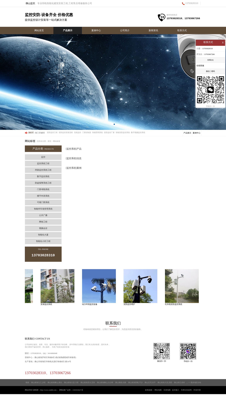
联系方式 (182, 30)
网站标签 (56, 141)
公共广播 (43, 215)
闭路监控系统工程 (43, 170)
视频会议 (43, 228)
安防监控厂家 (109, 132)
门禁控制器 (86, 132)
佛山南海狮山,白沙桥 (105, 383)
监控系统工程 (43, 163)
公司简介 (125, 30)
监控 (43, 157)
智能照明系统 (97, 132)
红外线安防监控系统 (174, 305)
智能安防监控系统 (123, 132)
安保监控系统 (47, 305)
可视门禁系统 (43, 202)
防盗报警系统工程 (43, 183)
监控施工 (175, 391)
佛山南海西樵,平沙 (135, 383)
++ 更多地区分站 (194, 383)
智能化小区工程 (43, 241)
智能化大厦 (43, 235)
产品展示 (67, 30)
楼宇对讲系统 (43, 196)
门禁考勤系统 (43, 189)
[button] (111, 124)
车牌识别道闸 (186, 391)
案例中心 (96, 30)
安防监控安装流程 (66, 132)
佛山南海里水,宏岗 (87, 383)
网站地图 (158, 391)
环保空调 (197, 391)
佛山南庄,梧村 (179, 383)
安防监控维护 (130, 305)
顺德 (27, 383)
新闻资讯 (153, 30)
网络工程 (43, 222)
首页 (49, 141)
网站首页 (39, 30)
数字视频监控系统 (138, 132)
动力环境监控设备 (90, 305)
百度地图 (167, 391)
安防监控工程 (52, 132)
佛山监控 (30, 3)
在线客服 (200, 66)
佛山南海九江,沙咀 (38, 383)
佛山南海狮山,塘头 (54, 383)
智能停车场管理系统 (43, 209)
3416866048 (52, 354)
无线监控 (77, 132)
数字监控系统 (43, 176)
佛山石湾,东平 (150, 383)
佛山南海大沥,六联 (71, 383)
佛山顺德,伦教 (120, 383)
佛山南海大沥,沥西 (164, 383)
